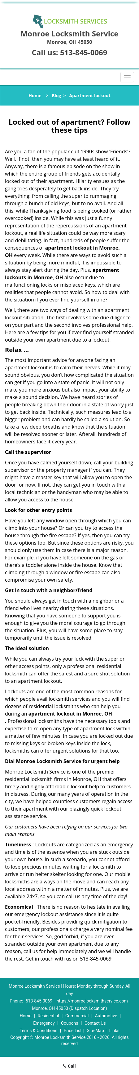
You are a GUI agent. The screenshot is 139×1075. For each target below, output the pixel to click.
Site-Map (95, 1030)
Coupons (69, 1023)
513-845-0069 (83, 52)
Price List (73, 1030)
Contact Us (95, 1023)
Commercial (77, 1015)
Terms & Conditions (38, 1030)
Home (34, 95)
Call (69, 1066)
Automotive (106, 1015)
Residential (48, 1015)
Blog (56, 95)
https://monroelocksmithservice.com (92, 1000)
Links (114, 1030)
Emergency (43, 1023)
